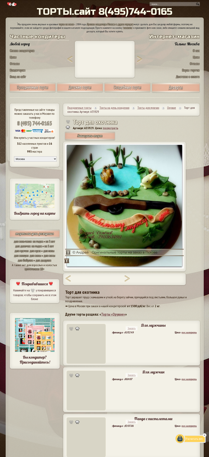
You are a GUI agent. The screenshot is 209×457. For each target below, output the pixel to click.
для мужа (35, 251)
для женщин (21, 255)
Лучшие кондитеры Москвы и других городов (110, 24)
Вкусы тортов (191, 70)
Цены (13, 57)
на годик (38, 241)
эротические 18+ (34, 269)
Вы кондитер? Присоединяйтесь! (35, 360)
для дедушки (43, 260)
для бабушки (25, 260)
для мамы (49, 255)
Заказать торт (89, 135)
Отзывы (15, 63)
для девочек (22, 246)
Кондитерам (17, 70)
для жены (35, 255)
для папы (48, 251)
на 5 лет (50, 241)
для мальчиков (23, 241)
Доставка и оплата (188, 76)
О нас (196, 50)
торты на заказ (66, 24)
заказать (127, 28)
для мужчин (21, 251)
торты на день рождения (35, 233)
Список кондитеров (22, 50)
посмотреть (110, 128)
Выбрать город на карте (35, 213)
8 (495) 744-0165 (34, 123)
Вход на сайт (18, 76)
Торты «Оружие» (113, 314)
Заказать (132, 328)
